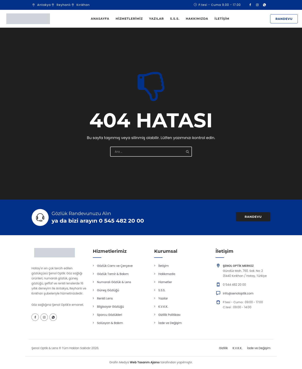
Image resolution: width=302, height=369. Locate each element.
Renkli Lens (105, 298)
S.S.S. (175, 19)
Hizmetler (165, 282)
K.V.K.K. (163, 306)
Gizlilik (223, 348)
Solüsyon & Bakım (110, 323)
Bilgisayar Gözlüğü (110, 306)
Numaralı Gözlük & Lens (114, 282)
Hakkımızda (197, 19)
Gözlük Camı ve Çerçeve (115, 266)
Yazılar (156, 19)
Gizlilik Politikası (169, 315)
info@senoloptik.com (238, 293)
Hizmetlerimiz (129, 19)
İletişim (222, 19)
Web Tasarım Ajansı (145, 362)
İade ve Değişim (170, 323)
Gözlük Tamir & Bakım (113, 274)
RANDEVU (284, 19)
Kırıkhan (83, 5)
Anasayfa (100, 19)
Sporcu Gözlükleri (109, 315)
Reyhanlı (64, 5)
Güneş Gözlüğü (108, 290)
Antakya (44, 5)
